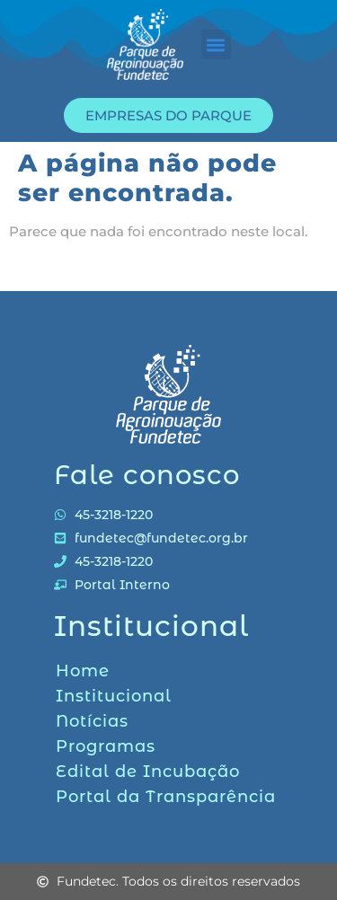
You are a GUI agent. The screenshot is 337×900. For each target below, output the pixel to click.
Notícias (92, 721)
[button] (216, 44)
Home (83, 671)
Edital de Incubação (148, 771)
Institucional (114, 696)
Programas (105, 746)
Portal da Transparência (166, 797)
